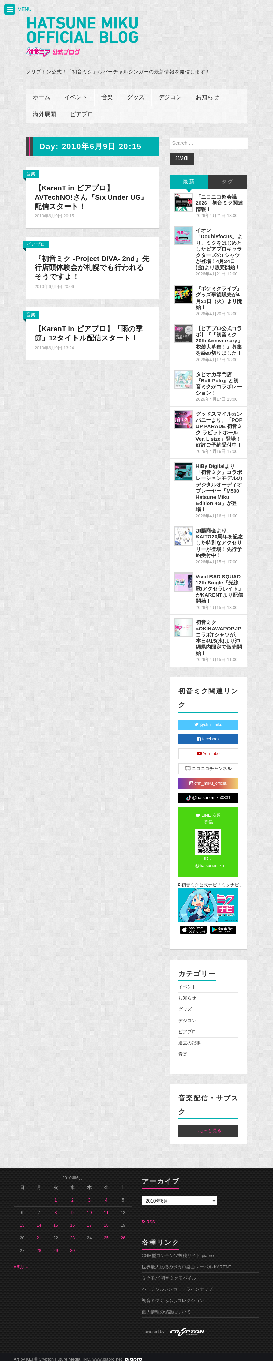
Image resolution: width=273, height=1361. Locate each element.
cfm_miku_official (208, 779)
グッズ (136, 92)
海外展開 (44, 109)
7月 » (22, 1262)
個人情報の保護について (166, 1307)
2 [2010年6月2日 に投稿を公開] (72, 1195)
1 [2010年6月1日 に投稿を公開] (55, 1195)
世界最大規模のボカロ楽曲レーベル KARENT (187, 1262)
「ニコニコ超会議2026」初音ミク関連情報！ (219, 198)
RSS (148, 1217)
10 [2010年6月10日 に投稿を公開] (89, 1208)
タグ (227, 177)
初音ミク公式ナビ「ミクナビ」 (208, 880)
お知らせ (207, 92)
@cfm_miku (208, 720)
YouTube (208, 749)
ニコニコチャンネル (208, 764)
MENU (17, 9)
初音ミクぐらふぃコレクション (173, 1296)
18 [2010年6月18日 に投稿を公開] (106, 1221)
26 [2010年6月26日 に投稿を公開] (123, 1233)
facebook (208, 734)
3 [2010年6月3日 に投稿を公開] (89, 1195)
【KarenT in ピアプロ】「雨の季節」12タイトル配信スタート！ (92, 329)
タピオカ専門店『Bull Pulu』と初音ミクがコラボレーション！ (219, 379)
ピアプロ (81, 109)
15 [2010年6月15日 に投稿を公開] (55, 1221)
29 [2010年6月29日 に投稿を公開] (55, 1246)
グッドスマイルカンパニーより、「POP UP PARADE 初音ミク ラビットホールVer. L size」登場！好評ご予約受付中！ (219, 425)
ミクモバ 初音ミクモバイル (169, 1273)
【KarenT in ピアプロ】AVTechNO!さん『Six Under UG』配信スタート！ (85, 192)
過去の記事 (189, 1038)
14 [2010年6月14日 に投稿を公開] (39, 1221)
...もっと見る (208, 1125)
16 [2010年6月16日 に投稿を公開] (72, 1221)
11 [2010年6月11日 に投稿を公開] (106, 1208)
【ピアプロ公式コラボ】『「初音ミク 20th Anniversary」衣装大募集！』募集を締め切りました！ (219, 336)
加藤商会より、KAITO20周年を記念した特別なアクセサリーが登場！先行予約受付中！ (219, 538)
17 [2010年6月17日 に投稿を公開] (89, 1221)
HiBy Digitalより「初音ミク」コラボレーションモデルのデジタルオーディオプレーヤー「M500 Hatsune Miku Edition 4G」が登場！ (219, 482)
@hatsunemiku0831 (208, 793)
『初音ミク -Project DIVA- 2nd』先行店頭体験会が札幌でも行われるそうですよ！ (92, 262)
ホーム (41, 92)
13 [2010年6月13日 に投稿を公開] (22, 1221)
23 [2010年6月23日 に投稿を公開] (72, 1233)
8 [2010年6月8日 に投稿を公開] (55, 1208)
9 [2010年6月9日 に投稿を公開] (72, 1208)
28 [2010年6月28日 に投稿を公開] (39, 1246)
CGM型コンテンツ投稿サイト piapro (178, 1251)
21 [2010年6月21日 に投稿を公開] (39, 1233)
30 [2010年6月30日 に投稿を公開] (72, 1246)
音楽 (107, 92)
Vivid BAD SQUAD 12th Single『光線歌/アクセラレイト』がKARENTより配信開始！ (219, 584)
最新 (189, 177)
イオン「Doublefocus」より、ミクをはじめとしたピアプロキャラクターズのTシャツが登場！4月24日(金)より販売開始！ (219, 244)
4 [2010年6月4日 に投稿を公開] (106, 1195)
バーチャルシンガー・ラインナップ (177, 1285)
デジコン (170, 92)
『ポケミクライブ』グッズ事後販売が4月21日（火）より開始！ (219, 293)
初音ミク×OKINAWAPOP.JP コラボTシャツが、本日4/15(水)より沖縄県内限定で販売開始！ (219, 633)
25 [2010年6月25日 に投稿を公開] (106, 1233)
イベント (75, 92)
